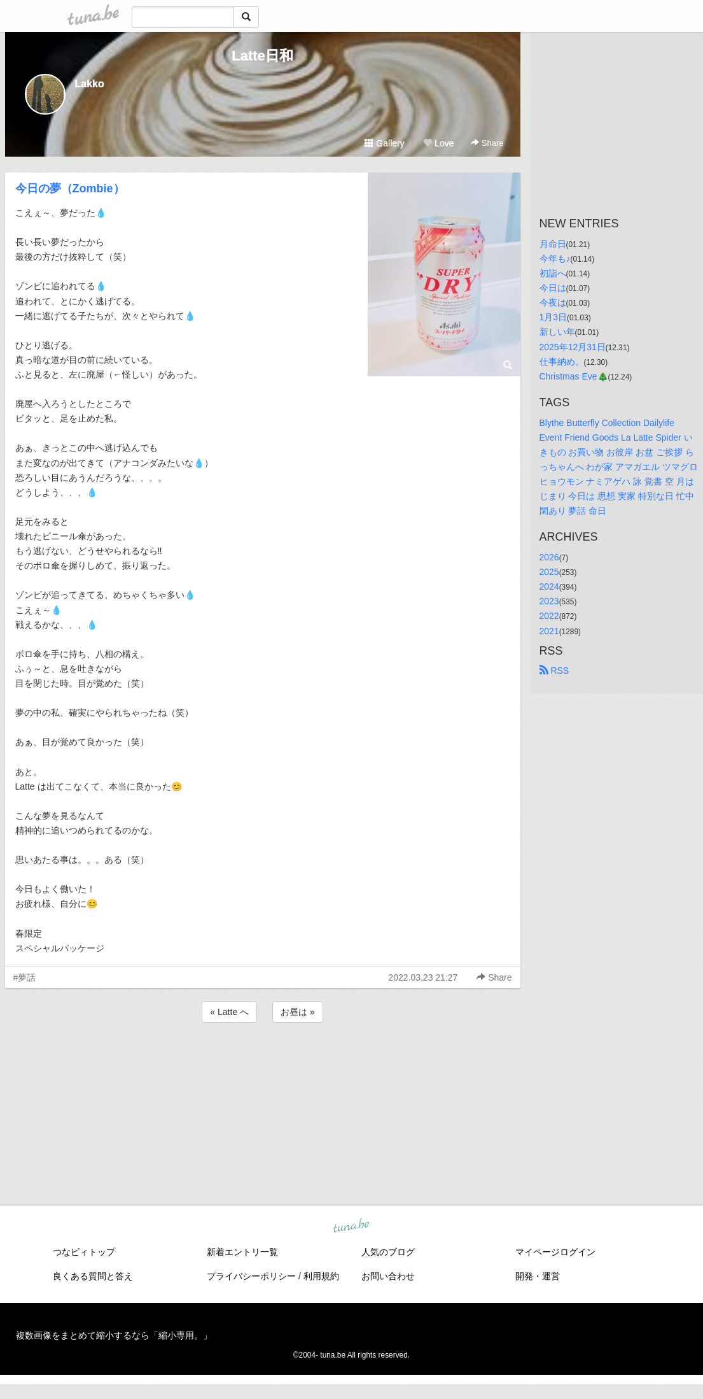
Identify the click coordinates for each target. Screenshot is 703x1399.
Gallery (384, 143)
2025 (549, 572)
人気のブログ (388, 1252)
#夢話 (24, 977)
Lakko (89, 83)
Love (438, 143)
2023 (549, 601)
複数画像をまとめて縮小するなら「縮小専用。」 (114, 1335)
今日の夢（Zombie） (70, 188)
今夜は (552, 302)
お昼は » (298, 1012)
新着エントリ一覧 (242, 1252)
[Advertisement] (262, 1059)
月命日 (552, 244)
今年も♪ (555, 258)
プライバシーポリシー (251, 1276)
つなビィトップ (84, 1252)
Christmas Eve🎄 (573, 376)
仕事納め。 (561, 362)
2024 (549, 586)
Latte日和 (262, 56)
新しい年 (557, 332)
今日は (552, 288)
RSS (554, 670)
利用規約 (321, 1276)
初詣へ (552, 273)
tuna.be (351, 1225)
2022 (549, 616)
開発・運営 (537, 1276)
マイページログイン (555, 1252)
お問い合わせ (388, 1276)
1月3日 (553, 317)
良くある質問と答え (93, 1276)
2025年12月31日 (572, 347)
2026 (549, 557)
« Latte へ (229, 1012)
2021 (549, 631)
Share (487, 143)
